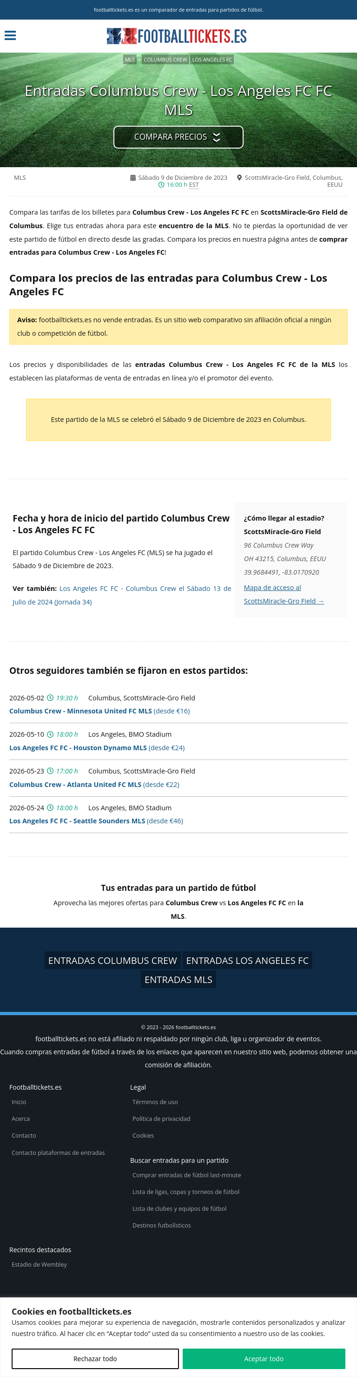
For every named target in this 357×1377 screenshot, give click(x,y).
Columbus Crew (165, 59)
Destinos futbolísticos (161, 1225)
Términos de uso (155, 1102)
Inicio (19, 1102)
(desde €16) (99, 710)
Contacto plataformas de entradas (58, 1153)
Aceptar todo (264, 1358)
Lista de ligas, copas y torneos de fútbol (185, 1192)
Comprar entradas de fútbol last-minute (186, 1175)
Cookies (143, 1136)
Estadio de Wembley (39, 1264)
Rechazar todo (95, 1358)
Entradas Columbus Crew (112, 960)
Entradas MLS (178, 979)
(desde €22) (94, 784)
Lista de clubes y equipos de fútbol (179, 1209)
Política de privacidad (161, 1119)
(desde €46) (96, 820)
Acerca (21, 1119)
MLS (130, 59)
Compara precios (170, 136)
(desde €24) (97, 747)
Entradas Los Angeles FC (247, 960)
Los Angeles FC (212, 59)
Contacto (24, 1136)
